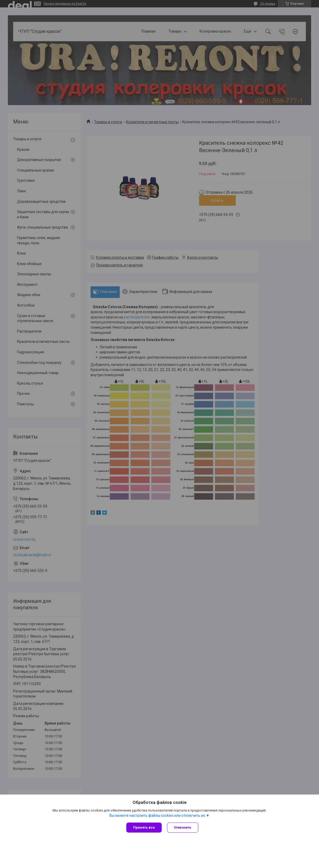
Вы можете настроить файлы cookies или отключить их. (157, 815)
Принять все (144, 827)
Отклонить (182, 827)
